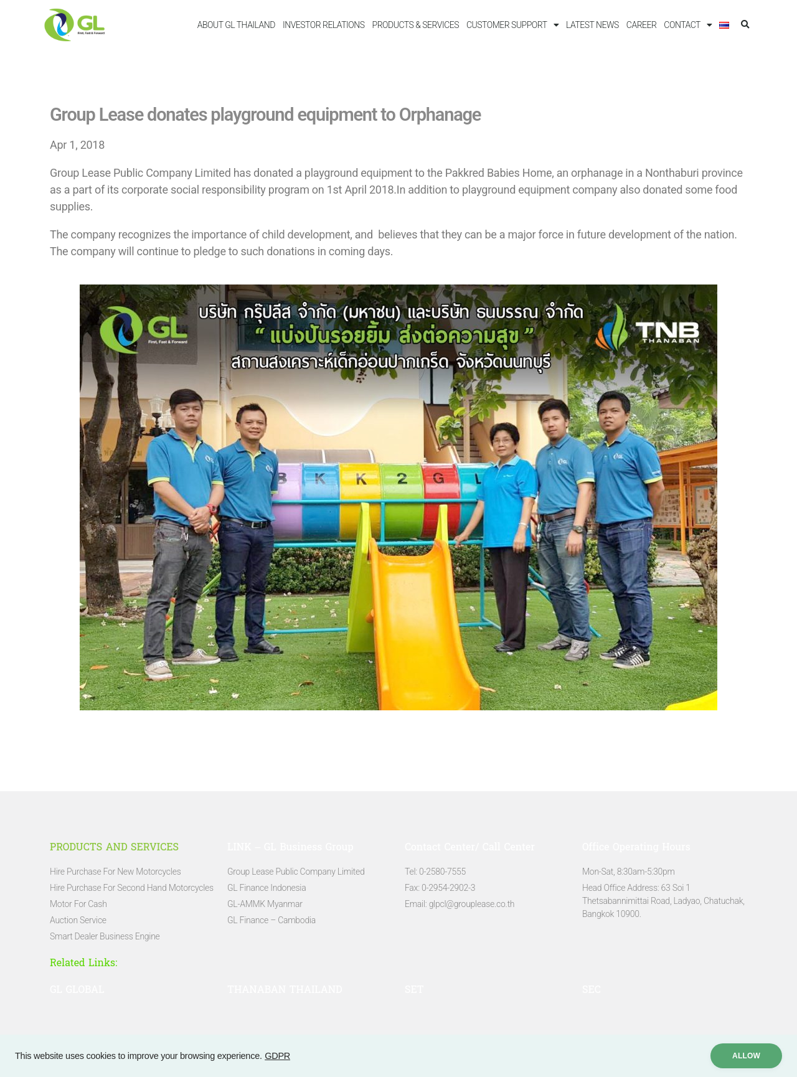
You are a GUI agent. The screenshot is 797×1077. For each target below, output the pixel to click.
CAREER (641, 25)
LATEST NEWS (592, 25)
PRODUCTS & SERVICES (415, 25)
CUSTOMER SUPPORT (512, 24)
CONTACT (688, 24)
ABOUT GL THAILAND (236, 25)
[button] (745, 25)
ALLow (746, 1055)
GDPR (277, 1056)
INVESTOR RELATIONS (324, 25)
